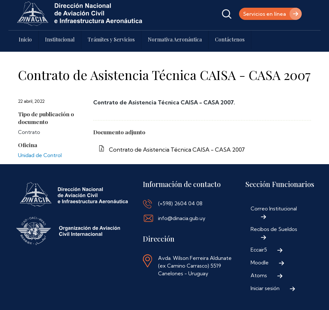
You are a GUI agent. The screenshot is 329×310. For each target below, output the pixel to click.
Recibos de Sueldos (274, 229)
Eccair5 (259, 249)
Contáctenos (230, 39)
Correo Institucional (274, 208)
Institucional (60, 39)
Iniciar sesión (265, 288)
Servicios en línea (264, 14)
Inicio (25, 39)
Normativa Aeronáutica (175, 39)
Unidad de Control (40, 155)
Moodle (260, 262)
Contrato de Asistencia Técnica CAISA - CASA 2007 (177, 149)
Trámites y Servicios (111, 39)
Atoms (259, 275)
